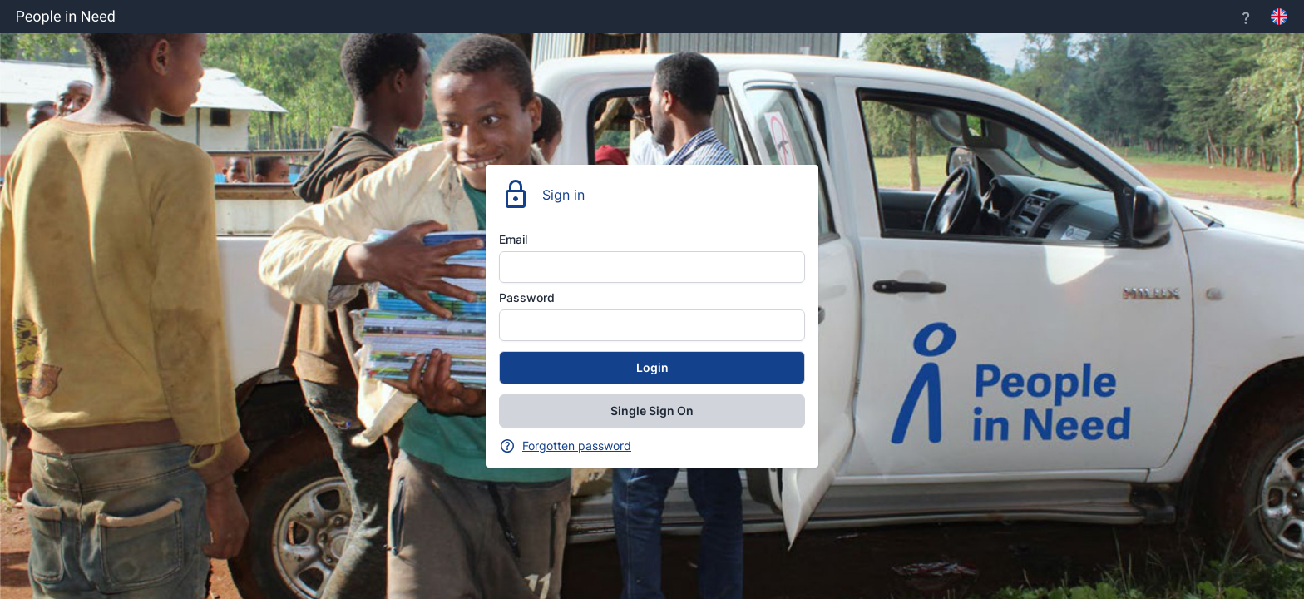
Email (513, 239)
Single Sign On (652, 410)
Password (527, 297)
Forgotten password (576, 445)
